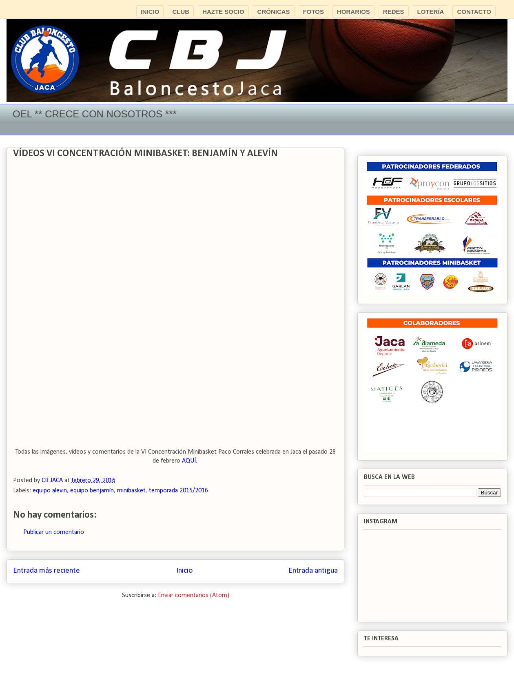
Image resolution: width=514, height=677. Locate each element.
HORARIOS (353, 11)
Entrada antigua (313, 571)
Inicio (184, 571)
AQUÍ (189, 461)
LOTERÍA (430, 11)
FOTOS (313, 11)
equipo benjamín (92, 490)
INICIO (150, 11)
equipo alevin (50, 490)
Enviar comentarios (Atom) (193, 595)
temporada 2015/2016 (178, 490)
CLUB (180, 11)
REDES (393, 11)
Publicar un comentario (53, 532)
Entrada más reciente (46, 571)
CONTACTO (474, 11)
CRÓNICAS (273, 11)
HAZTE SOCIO (223, 11)
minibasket (131, 490)
